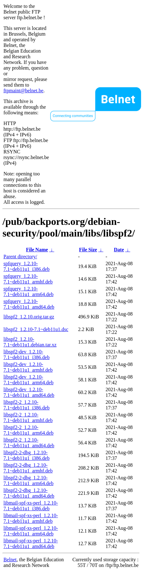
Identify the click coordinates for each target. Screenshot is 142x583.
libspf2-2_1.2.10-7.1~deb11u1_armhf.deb (27, 417)
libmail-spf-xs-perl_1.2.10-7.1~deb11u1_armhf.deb (30, 518)
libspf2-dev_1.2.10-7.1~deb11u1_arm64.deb (28, 379)
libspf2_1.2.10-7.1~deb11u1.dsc (35, 329)
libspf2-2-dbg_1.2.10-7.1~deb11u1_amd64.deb (28, 493)
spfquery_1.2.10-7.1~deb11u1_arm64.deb (28, 291)
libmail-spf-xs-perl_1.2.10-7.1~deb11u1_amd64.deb (30, 543)
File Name (37, 249)
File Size (88, 249)
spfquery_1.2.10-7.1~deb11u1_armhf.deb (27, 278)
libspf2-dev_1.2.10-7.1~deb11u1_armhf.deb (27, 367)
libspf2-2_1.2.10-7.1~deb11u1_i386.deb (26, 404)
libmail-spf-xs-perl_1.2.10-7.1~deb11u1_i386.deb (30, 505)
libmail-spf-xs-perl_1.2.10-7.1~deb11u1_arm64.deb (30, 530)
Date (119, 249)
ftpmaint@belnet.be (23, 90)
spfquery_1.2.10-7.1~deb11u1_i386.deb (26, 266)
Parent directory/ (20, 256)
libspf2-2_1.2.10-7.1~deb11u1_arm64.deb (28, 430)
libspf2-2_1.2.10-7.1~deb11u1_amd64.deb (28, 442)
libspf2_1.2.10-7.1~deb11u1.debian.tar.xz (30, 341)
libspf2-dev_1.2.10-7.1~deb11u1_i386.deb (26, 354)
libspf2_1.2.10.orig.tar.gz (28, 316)
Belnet (10, 559)
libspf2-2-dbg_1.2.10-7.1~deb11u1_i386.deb (26, 455)
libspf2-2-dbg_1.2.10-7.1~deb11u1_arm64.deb (28, 480)
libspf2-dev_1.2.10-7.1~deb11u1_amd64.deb (28, 392)
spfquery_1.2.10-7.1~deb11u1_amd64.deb (28, 304)
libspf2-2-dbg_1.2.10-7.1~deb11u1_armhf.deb (27, 467)
